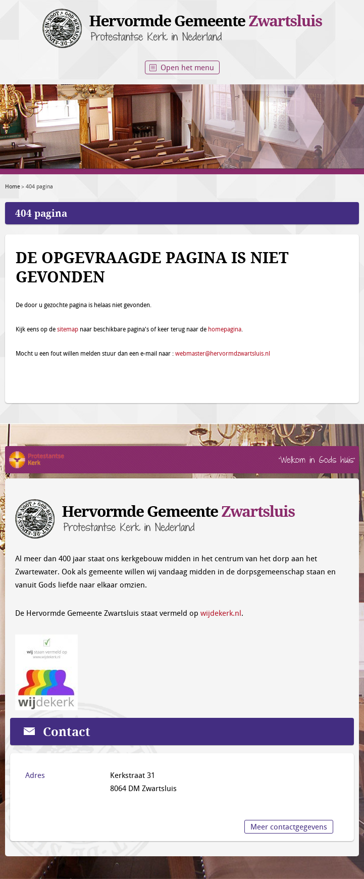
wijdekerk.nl (220, 613)
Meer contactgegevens (288, 826)
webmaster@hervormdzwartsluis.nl (222, 353)
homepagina (224, 329)
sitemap (67, 329)
